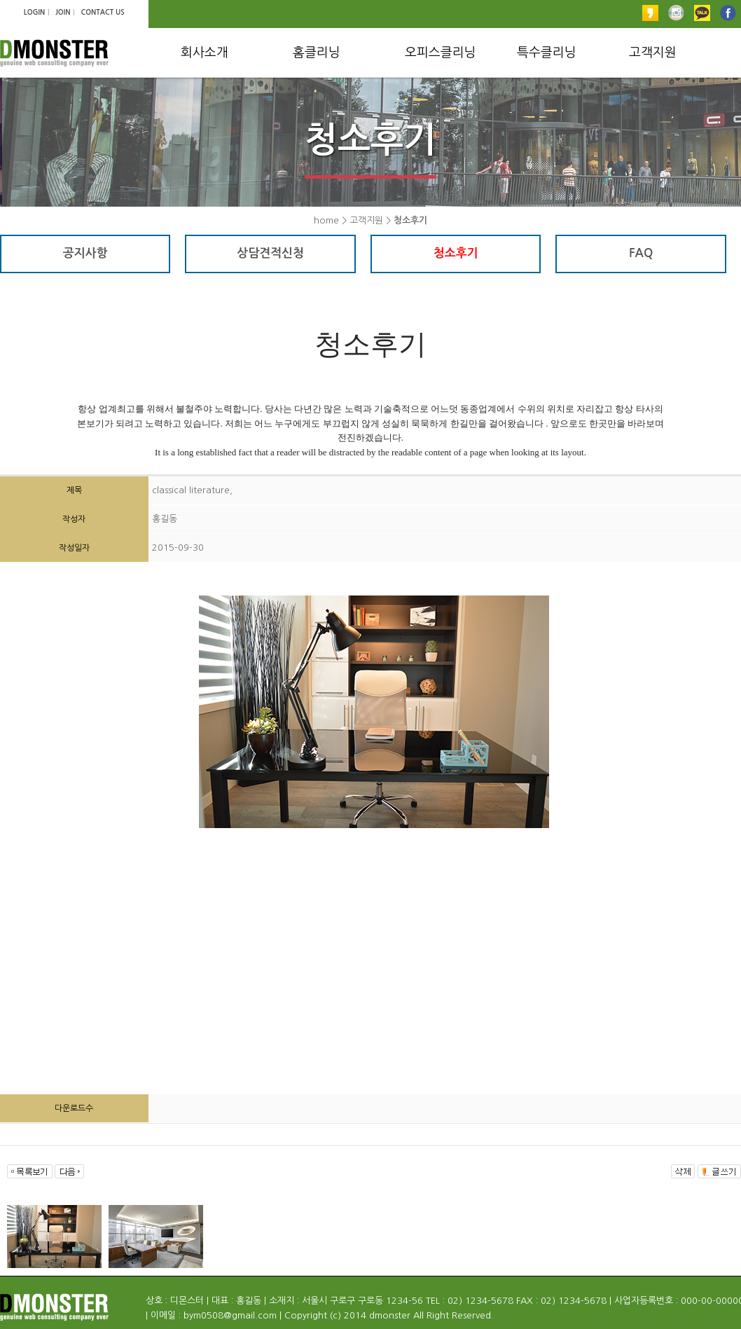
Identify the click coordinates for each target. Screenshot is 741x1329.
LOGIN (34, 12)
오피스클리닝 (440, 52)
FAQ (641, 253)
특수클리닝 (546, 52)
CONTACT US (102, 12)
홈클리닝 (316, 52)
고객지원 (653, 52)
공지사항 (85, 253)
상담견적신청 (270, 253)
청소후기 (456, 253)
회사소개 (204, 52)
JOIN (62, 12)
